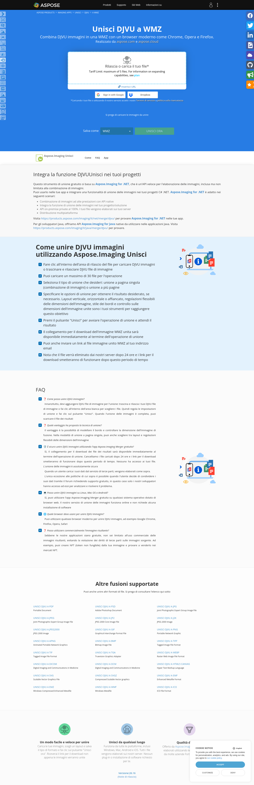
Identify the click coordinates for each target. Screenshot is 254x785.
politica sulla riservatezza (170, 100)
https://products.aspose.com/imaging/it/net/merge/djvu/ (78, 218)
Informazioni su (154, 5)
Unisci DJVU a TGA (105, 652)
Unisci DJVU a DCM (105, 664)
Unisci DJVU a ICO (167, 687)
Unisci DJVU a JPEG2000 (46, 629)
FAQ (97, 157)
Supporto (121, 5)
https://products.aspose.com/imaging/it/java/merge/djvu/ (70, 228)
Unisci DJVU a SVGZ (106, 675)
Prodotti (107, 5)
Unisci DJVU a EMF (167, 675)
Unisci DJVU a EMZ (43, 687)
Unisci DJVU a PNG (167, 629)
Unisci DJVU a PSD (105, 606)
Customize (207, 773)
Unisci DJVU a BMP (105, 640)
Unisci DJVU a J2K (166, 617)
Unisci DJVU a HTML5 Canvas (173, 664)
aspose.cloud (148, 41)
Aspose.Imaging (184, 746)
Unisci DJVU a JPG (167, 606)
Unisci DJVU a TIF (42, 652)
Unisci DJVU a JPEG (43, 617)
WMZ (117, 131)
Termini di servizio (145, 100)
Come (88, 157)
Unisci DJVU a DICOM (45, 664)
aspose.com (126, 41)
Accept (220, 765)
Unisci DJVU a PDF (43, 606)
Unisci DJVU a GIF (105, 629)
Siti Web (136, 5)
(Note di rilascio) (127, 776)
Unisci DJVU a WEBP (168, 652)
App (106, 157)
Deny (233, 773)
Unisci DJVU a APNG (44, 640)
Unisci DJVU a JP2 (104, 617)
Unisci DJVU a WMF (106, 687)
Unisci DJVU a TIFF (167, 640)
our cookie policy (214, 758)
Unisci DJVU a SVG (43, 675)
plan (137, 75)
